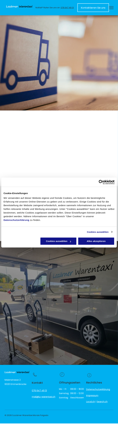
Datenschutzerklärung (16, 220)
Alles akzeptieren (96, 241)
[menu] (111, 8)
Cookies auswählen (98, 232)
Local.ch (90, 401)
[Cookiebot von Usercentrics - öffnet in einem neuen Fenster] (101, 182)
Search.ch (102, 401)
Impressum (92, 395)
